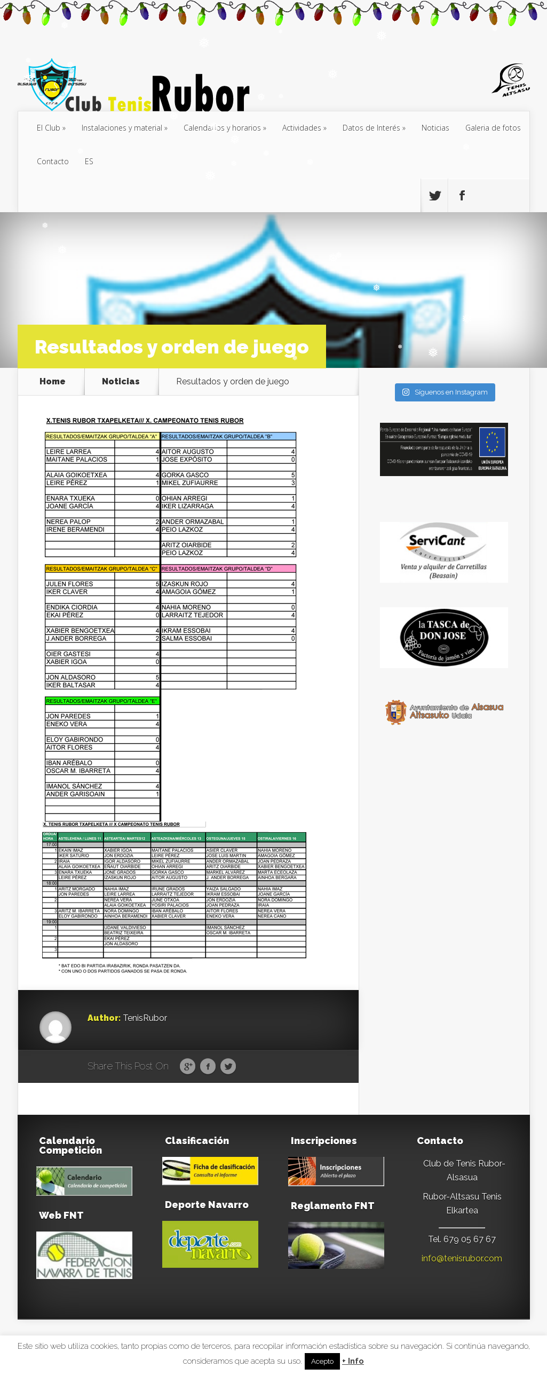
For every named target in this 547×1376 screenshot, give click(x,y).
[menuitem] (89, 162)
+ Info (353, 1361)
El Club (48, 128)
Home (52, 381)
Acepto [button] (322, 1361)
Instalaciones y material (122, 128)
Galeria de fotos (493, 128)
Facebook (208, 1066)
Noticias (435, 128)
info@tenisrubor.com (462, 1258)
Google (187, 1066)
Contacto (53, 161)
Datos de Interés (371, 128)
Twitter (228, 1066)
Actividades (301, 128)
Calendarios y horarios (222, 128)
